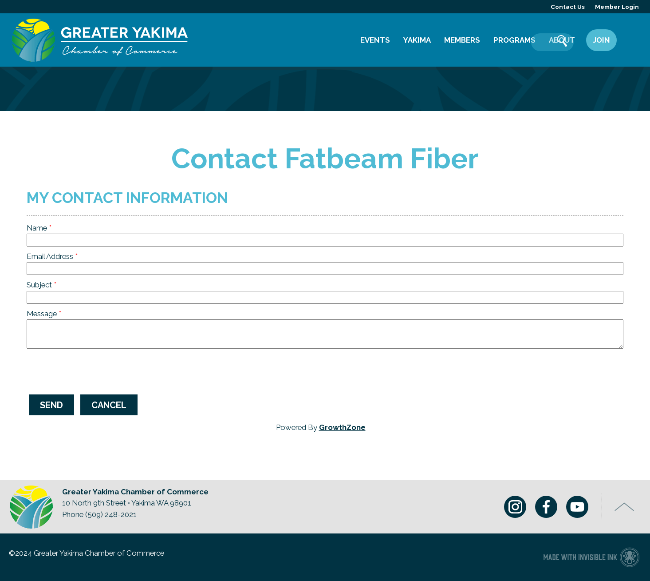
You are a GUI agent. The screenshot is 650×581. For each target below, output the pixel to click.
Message (42, 313)
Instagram (512, 508)
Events (375, 40)
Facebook (543, 508)
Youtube (574, 508)
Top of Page (624, 508)
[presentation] (94, 370)
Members (462, 40)
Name (37, 227)
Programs (514, 40)
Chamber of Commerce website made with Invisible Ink (591, 557)
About (562, 40)
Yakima (417, 40)
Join (601, 40)
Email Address (50, 256)
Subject (39, 284)
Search (630, 41)
